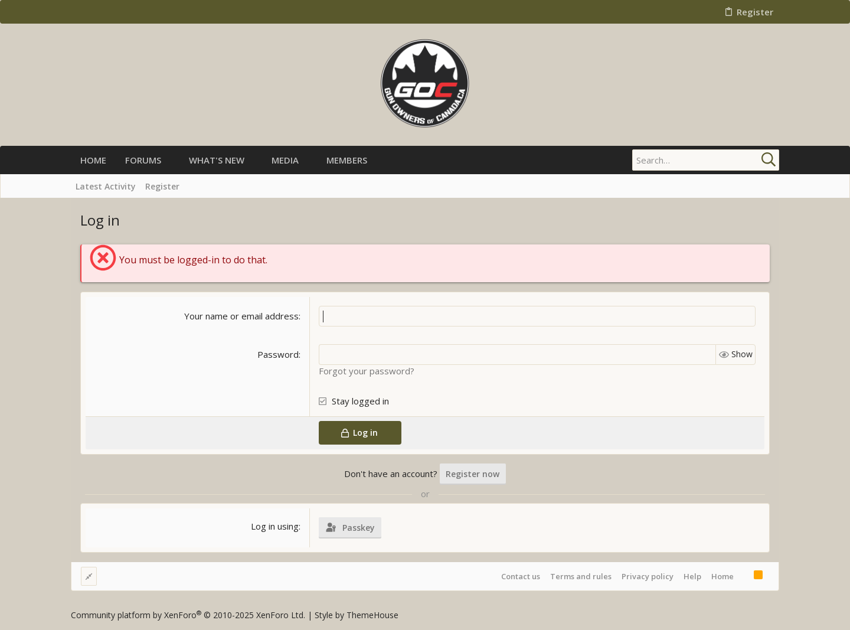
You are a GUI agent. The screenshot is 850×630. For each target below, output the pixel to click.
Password (278, 354)
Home (722, 576)
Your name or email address (241, 316)
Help (692, 576)
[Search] (705, 160)
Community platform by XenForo (188, 615)
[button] (170, 160)
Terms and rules (581, 576)
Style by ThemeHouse (356, 615)
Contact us (520, 576)
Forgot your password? (366, 371)
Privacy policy (648, 576)
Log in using (275, 526)
